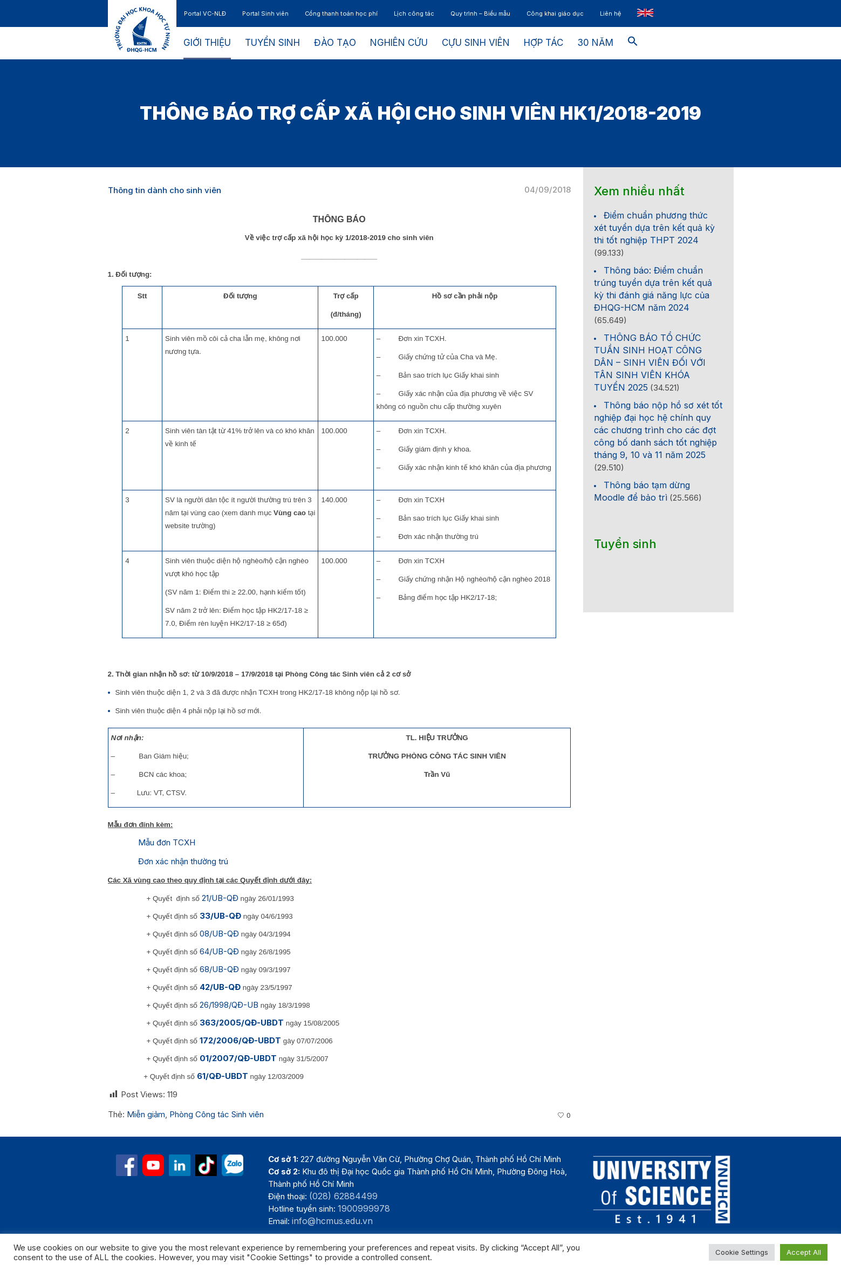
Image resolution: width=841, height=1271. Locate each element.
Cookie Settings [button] (741, 1252)
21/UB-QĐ (220, 898)
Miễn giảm (146, 1114)
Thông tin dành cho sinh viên (164, 190)
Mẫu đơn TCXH (166, 842)
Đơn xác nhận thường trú (183, 861)
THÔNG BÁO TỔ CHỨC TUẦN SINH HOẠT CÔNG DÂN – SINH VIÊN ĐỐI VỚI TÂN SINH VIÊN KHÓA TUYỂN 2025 (650, 362)
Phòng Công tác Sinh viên (216, 1114)
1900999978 (364, 1208)
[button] (632, 43)
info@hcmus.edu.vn (332, 1220)
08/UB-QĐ (219, 933)
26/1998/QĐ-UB (229, 1005)
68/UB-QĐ (219, 969)
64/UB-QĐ (219, 951)
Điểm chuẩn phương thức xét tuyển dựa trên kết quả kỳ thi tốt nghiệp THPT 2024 (654, 227)
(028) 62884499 (343, 1196)
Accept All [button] (804, 1252)
